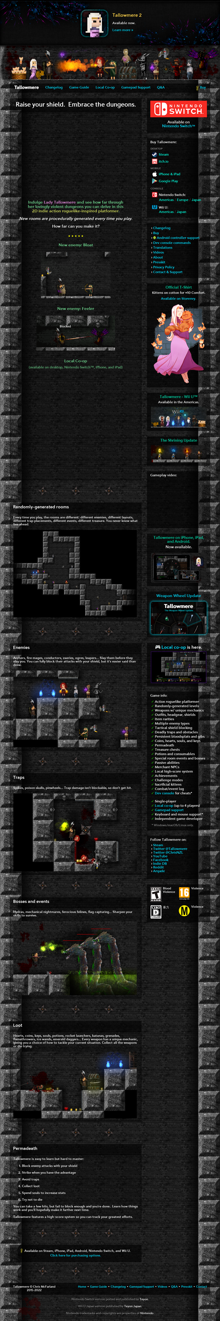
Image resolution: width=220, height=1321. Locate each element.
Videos (158, 252)
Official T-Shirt (179, 287)
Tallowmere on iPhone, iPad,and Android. (178, 540)
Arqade (159, 871)
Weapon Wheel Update (178, 596)
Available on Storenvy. (178, 299)
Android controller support (176, 238)
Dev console (164, 793)
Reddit (158, 867)
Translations (162, 248)
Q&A (161, 87)
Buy (201, 88)
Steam (158, 845)
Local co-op (170, 647)
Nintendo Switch (178, 126)
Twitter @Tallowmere (170, 849)
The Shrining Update (178, 441)
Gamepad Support (136, 87)
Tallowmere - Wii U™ (179, 397)
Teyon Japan (132, 1306)
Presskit (159, 262)
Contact (201, 1287)
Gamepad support (169, 810)
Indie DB (160, 864)
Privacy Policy (163, 267)
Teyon (144, 1299)
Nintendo (146, 1313)
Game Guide (79, 87)
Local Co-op (105, 87)
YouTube (160, 856)
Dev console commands (172, 243)
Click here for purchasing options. (75, 1255)
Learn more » (122, 30)
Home (82, 1287)
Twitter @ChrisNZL (168, 853)
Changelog (54, 87)
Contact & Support (168, 272)
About (158, 257)
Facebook (160, 860)
